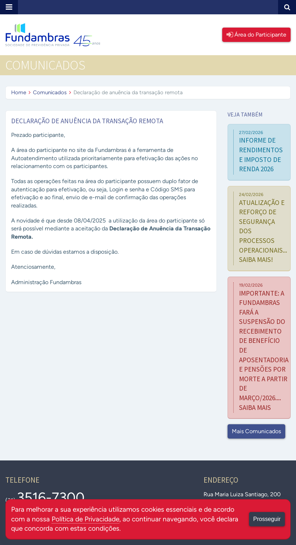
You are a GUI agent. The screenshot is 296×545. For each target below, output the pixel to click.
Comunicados (50, 92)
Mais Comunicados (256, 431)
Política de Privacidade (85, 519)
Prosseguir (267, 519)
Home (18, 92)
